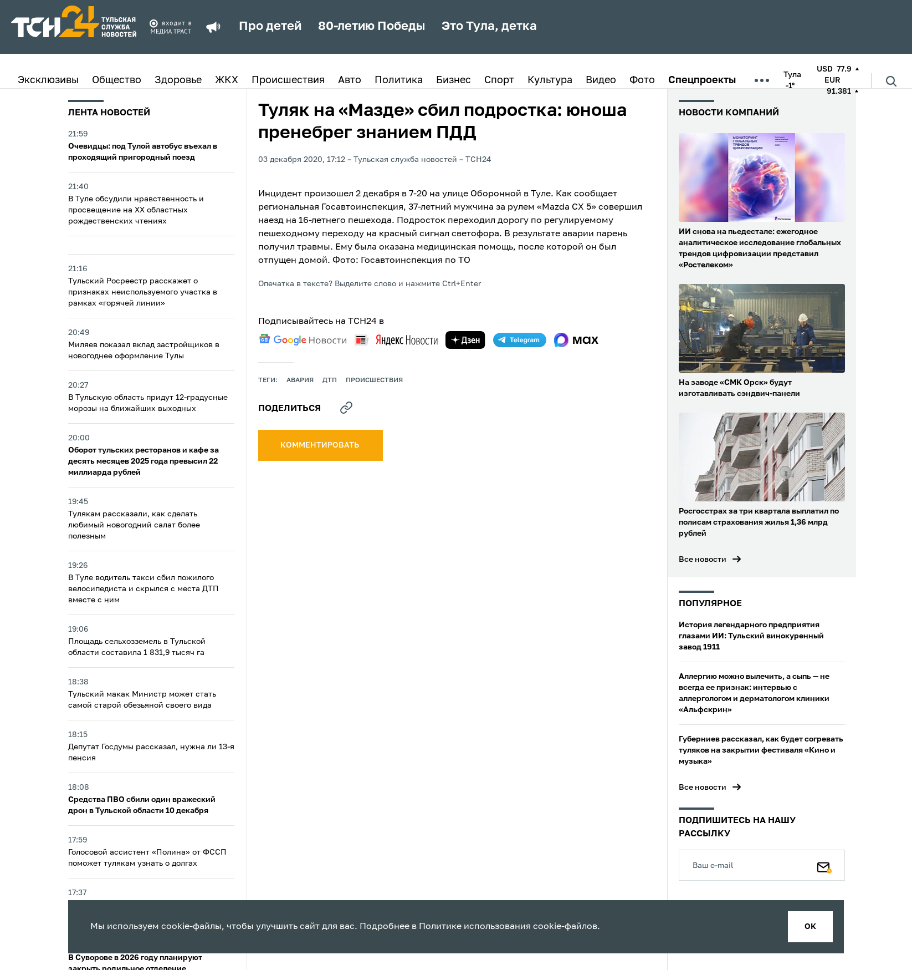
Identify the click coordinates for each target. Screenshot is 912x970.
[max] (576, 340)
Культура (549, 80)
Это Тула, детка (489, 27)
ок (810, 927)
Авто (349, 80)
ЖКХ (226, 80)
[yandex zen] (465, 340)
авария (300, 380)
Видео (601, 80)
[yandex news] (396, 340)
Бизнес (453, 80)
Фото (642, 80)
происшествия (374, 380)
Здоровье (178, 80)
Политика (399, 80)
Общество (116, 80)
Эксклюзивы (48, 80)
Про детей (270, 27)
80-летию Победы (371, 27)
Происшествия (288, 80)
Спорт (499, 80)
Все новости (702, 559)
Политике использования (475, 926)
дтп (329, 380)
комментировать (320, 445)
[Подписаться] (824, 865)
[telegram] (519, 340)
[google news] (302, 340)
